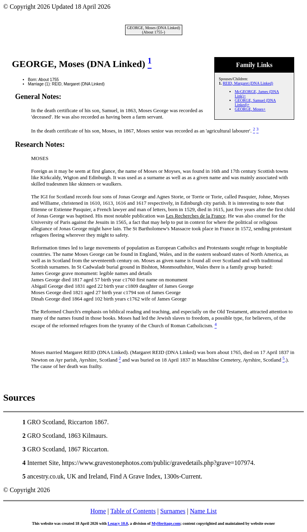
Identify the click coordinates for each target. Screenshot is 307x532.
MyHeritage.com (166, 523)
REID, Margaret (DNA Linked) (248, 83)
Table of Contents (133, 511)
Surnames (172, 511)
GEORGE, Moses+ (250, 109)
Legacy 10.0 (118, 523)
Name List (203, 511)
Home (98, 511)
